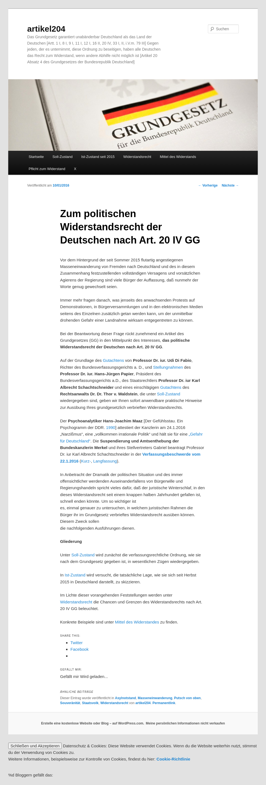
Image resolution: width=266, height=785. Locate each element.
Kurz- (86, 461)
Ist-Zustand (75, 575)
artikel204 (46, 28)
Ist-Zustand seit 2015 (98, 157)
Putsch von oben (187, 698)
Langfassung (105, 461)
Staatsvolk (90, 703)
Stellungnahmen (168, 367)
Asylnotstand (125, 698)
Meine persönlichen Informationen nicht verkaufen (185, 723)
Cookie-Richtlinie (173, 759)
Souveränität (70, 703)
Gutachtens (113, 360)
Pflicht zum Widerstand (47, 169)
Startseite (36, 157)
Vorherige (208, 185)
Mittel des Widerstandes (137, 622)
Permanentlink (164, 703)
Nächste (230, 185)
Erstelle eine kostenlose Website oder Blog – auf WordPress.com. (92, 723)
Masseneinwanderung (155, 698)
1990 (110, 427)
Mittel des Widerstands (178, 157)
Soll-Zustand (62, 157)
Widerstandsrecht (137, 157)
